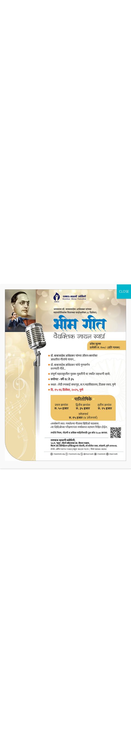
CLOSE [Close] (124, 291)
